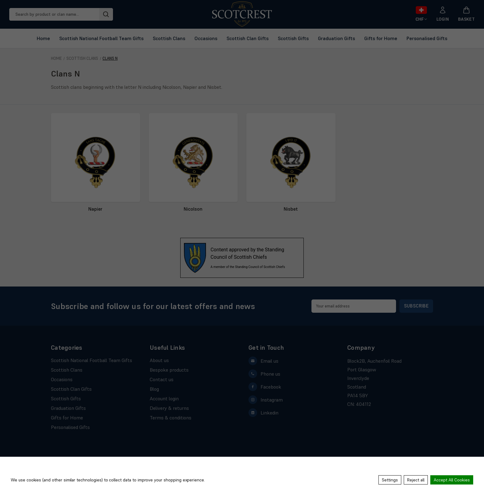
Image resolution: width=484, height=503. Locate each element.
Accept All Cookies (452, 480)
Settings (390, 480)
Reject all (415, 480)
